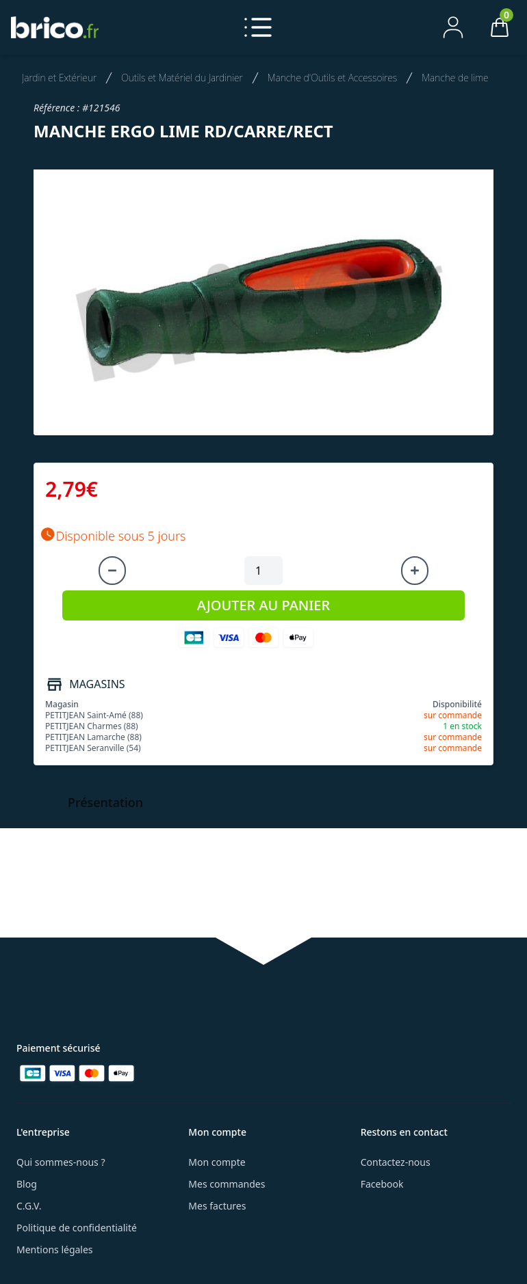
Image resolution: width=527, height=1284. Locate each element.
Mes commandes (226, 1183)
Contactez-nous (395, 1162)
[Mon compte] (453, 27)
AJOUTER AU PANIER (263, 605)
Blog (26, 1183)
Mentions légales (54, 1249)
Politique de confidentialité (76, 1227)
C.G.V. (28, 1205)
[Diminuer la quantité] (112, 570)
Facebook (382, 1183)
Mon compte (216, 1162)
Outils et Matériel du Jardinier (182, 77)
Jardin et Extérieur (59, 77)
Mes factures (217, 1205)
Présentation (105, 802)
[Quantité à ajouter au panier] (263, 570)
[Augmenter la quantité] (414, 570)
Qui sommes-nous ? (60, 1162)
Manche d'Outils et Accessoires (332, 77)
